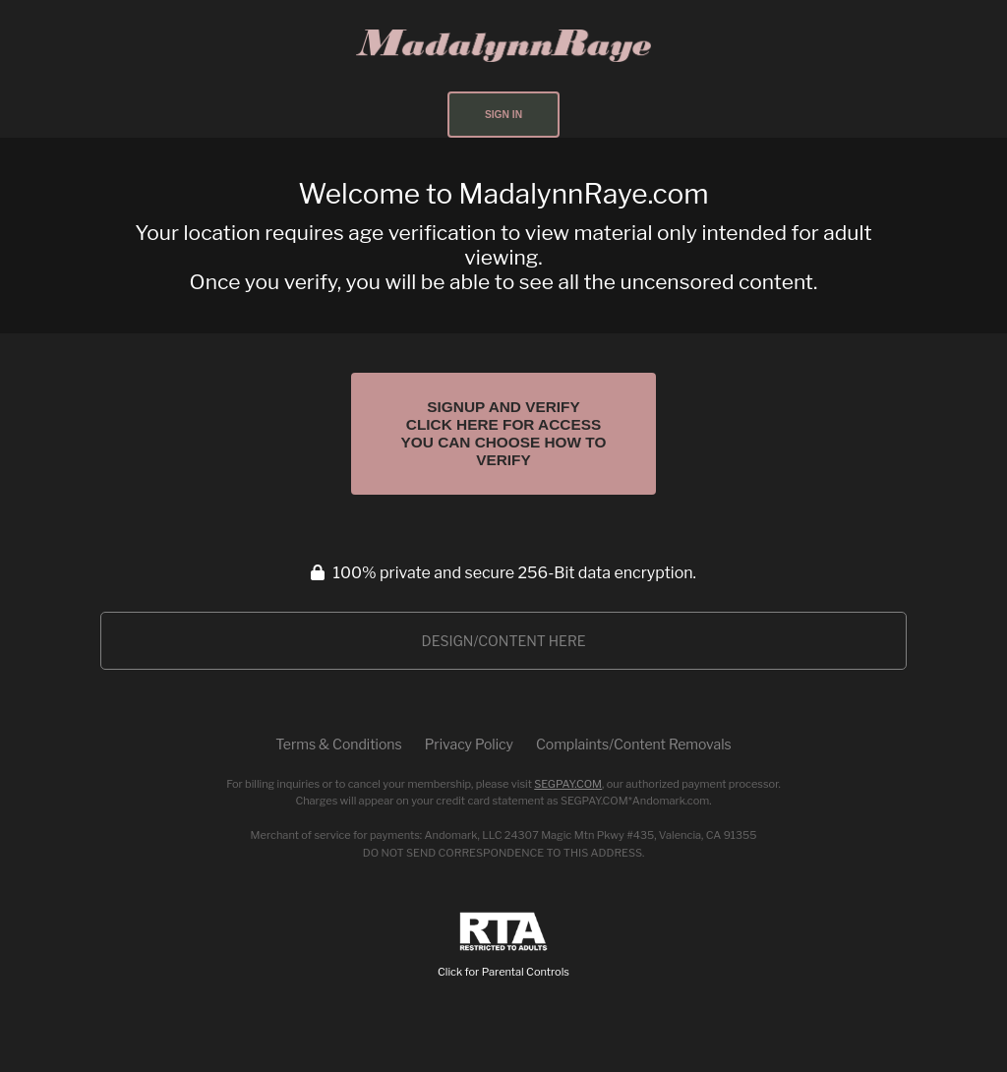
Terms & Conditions (338, 744)
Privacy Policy (469, 744)
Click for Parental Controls (503, 946)
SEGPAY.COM (568, 784)
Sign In (503, 114)
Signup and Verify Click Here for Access (504, 433)
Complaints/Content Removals (634, 744)
